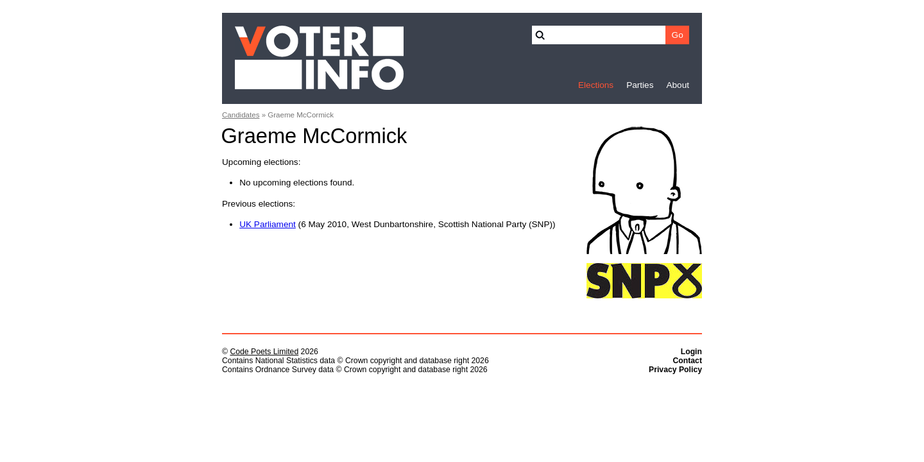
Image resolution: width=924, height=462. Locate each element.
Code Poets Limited (264, 351)
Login (691, 351)
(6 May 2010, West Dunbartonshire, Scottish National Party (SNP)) (397, 224)
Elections (595, 85)
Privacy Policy (675, 369)
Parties (639, 85)
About (677, 85)
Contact (687, 360)
